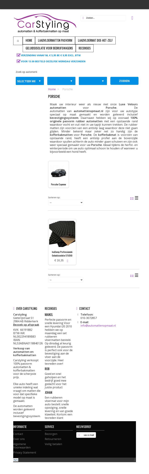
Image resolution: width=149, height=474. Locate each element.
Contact (18, 434)
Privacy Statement (24, 452)
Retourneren (53, 439)
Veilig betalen (53, 444)
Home (52, 89)
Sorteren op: (54, 197)
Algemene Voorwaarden (22, 445)
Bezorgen (51, 434)
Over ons (19, 439)
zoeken (124, 81)
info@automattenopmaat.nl (98, 325)
